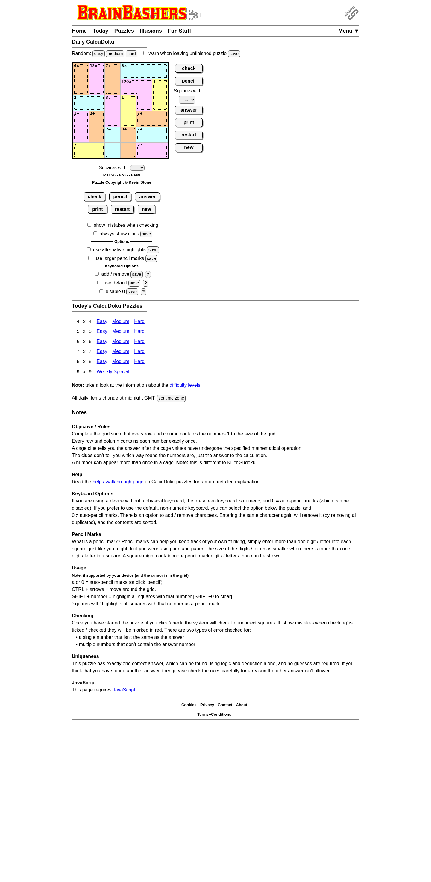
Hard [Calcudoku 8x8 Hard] (139, 362)
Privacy (207, 705)
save (234, 53)
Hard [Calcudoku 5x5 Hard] (139, 332)
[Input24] (128, 87)
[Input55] (144, 134)
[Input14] (128, 71)
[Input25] (144, 87)
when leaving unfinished (191, 53)
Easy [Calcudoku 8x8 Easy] (102, 362)
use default (115, 282)
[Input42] (96, 119)
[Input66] (160, 150)
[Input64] (128, 150)
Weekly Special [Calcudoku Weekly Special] (113, 372)
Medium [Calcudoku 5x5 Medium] (120, 332)
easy (98, 53)
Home (79, 31)
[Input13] (112, 71)
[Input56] (160, 134)
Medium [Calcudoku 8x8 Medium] (120, 362)
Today (100, 31)
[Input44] (128, 119)
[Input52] (96, 134)
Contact (225, 705)
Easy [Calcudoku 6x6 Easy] (102, 342)
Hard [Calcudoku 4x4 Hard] (139, 322)
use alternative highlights (119, 249)
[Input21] (81, 87)
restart (122, 209)
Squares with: (113, 167)
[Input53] (112, 134)
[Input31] (81, 103)
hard (131, 53)
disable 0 (115, 291)
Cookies (189, 705)
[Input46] (160, 119)
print (97, 209)
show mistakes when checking (126, 225)
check (94, 196)
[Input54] (128, 134)
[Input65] (144, 150)
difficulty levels (184, 386)
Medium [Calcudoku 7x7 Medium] (120, 352)
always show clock (119, 233)
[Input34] (128, 103)
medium (115, 53)
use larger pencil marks (119, 258)
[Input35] (144, 103)
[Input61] (81, 150)
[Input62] (96, 150)
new (146, 209)
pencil (120, 196)
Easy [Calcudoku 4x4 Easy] (102, 322)
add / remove (115, 274)
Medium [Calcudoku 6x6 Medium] (120, 342)
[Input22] (96, 87)
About (242, 705)
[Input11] (81, 71)
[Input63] (112, 150)
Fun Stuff (179, 31)
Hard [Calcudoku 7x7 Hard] (139, 352)
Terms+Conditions (214, 715)
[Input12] (96, 71)
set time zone (171, 399)
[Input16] (160, 71)
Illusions (151, 31)
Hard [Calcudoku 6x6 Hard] (139, 342)
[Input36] (160, 103)
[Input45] (144, 119)
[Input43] (112, 119)
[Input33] (112, 103)
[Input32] (96, 103)
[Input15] (144, 71)
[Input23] (112, 87)
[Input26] (160, 87)
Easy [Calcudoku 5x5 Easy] (102, 332)
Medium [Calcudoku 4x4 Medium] (120, 322)
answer (147, 196)
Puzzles (124, 31)
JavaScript (124, 690)
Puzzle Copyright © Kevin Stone (121, 182)
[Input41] (81, 119)
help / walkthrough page (117, 482)
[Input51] (81, 134)
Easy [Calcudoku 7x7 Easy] (102, 352)
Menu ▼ (348, 31)
